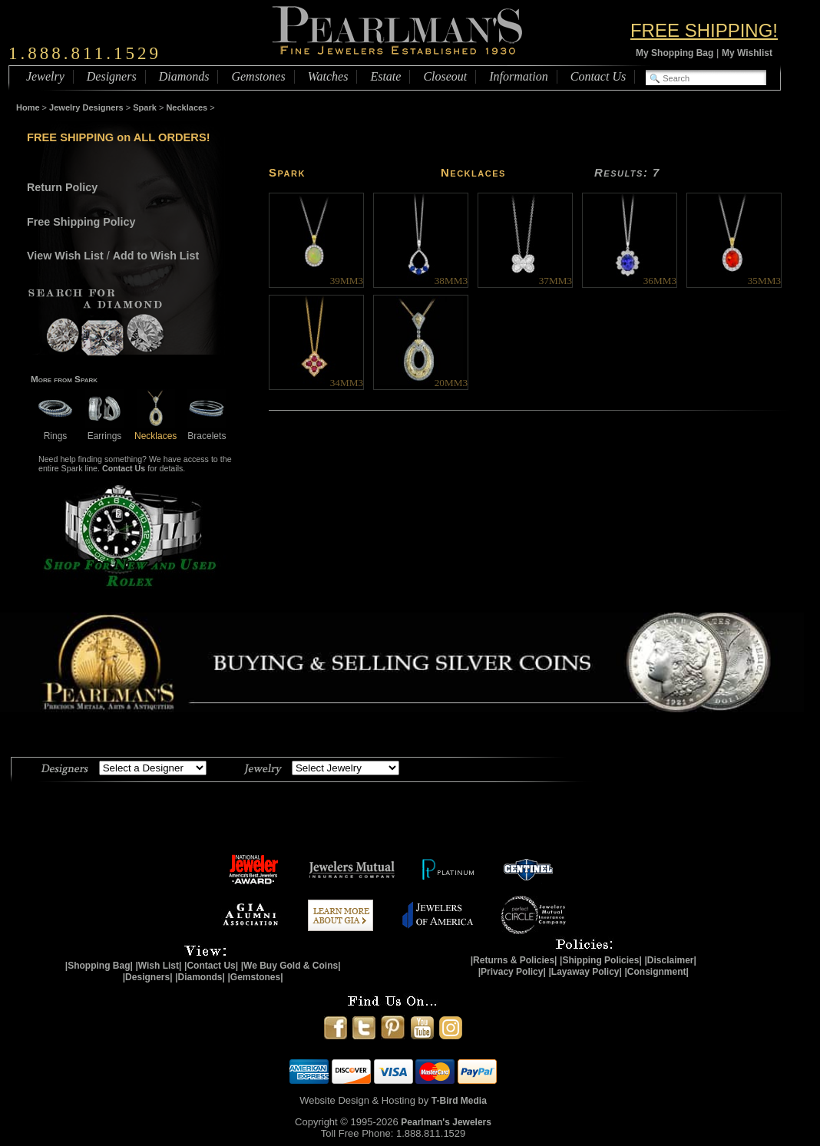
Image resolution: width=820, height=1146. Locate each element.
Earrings (104, 430)
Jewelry (45, 76)
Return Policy (62, 187)
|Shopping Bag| (99, 965)
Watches (328, 76)
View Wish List (65, 255)
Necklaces (186, 107)
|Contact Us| (211, 965)
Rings (55, 430)
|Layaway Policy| (584, 971)
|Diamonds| (200, 977)
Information (518, 76)
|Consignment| (657, 971)
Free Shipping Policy (81, 222)
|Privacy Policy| (512, 971)
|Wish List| (158, 965)
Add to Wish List (156, 255)
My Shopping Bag (674, 53)
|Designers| (148, 977)
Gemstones (258, 76)
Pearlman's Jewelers (446, 1122)
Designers (112, 76)
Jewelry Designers (86, 107)
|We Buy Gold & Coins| (291, 965)
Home (28, 107)
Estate (385, 76)
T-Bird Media (459, 1100)
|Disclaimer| (670, 960)
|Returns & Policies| (514, 960)
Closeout (445, 76)
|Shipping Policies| (601, 960)
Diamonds (184, 76)
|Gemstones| (255, 977)
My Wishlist (747, 53)
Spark (145, 107)
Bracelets (206, 430)
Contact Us (598, 76)
